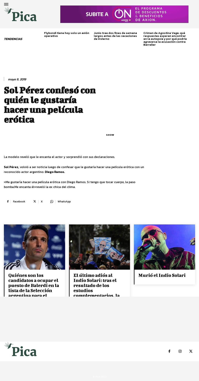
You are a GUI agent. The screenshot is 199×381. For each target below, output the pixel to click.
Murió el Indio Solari (161, 274)
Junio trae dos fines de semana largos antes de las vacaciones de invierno (115, 36)
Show (110, 135)
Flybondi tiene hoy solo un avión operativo (66, 34)
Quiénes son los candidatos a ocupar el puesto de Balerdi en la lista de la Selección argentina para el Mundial (33, 287)
